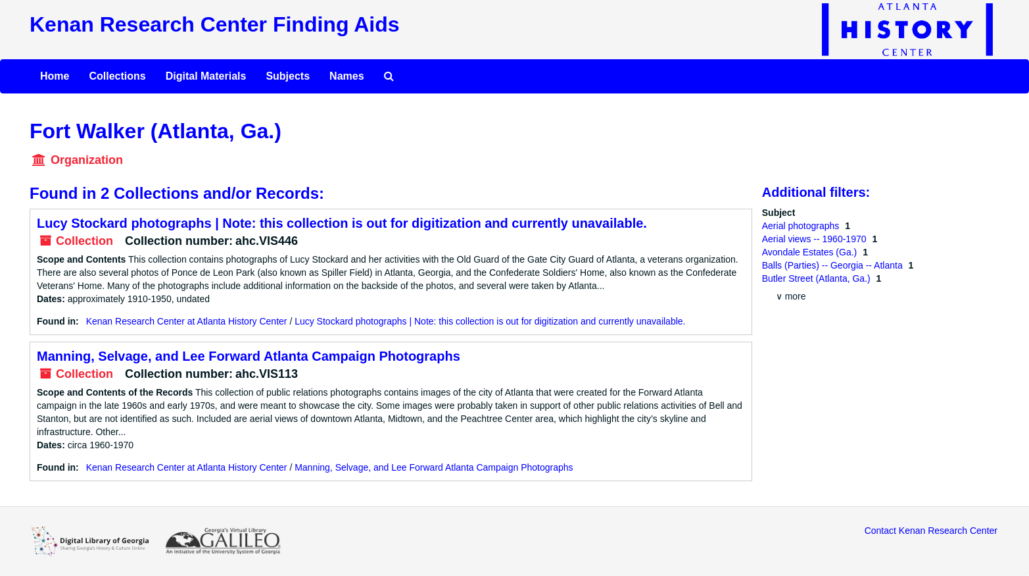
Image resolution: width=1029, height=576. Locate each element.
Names (346, 76)
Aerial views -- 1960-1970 (815, 239)
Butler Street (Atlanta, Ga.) (817, 278)
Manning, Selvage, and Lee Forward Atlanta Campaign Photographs (248, 356)
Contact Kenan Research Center (931, 530)
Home (54, 76)
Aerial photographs (802, 226)
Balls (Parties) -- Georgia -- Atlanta (833, 265)
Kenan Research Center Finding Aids (214, 24)
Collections (117, 76)
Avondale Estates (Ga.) (810, 252)
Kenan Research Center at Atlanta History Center (186, 321)
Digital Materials (206, 76)
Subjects (288, 76)
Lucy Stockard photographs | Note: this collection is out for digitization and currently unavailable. (342, 223)
